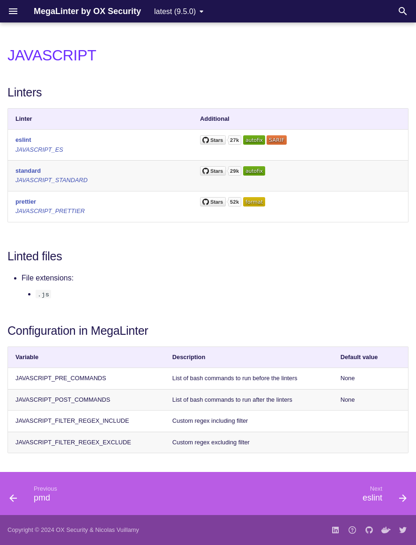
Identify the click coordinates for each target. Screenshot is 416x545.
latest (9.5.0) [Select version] (175, 11)
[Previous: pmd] (35, 496)
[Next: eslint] (382, 496)
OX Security (72, 529)
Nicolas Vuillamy (117, 529)
